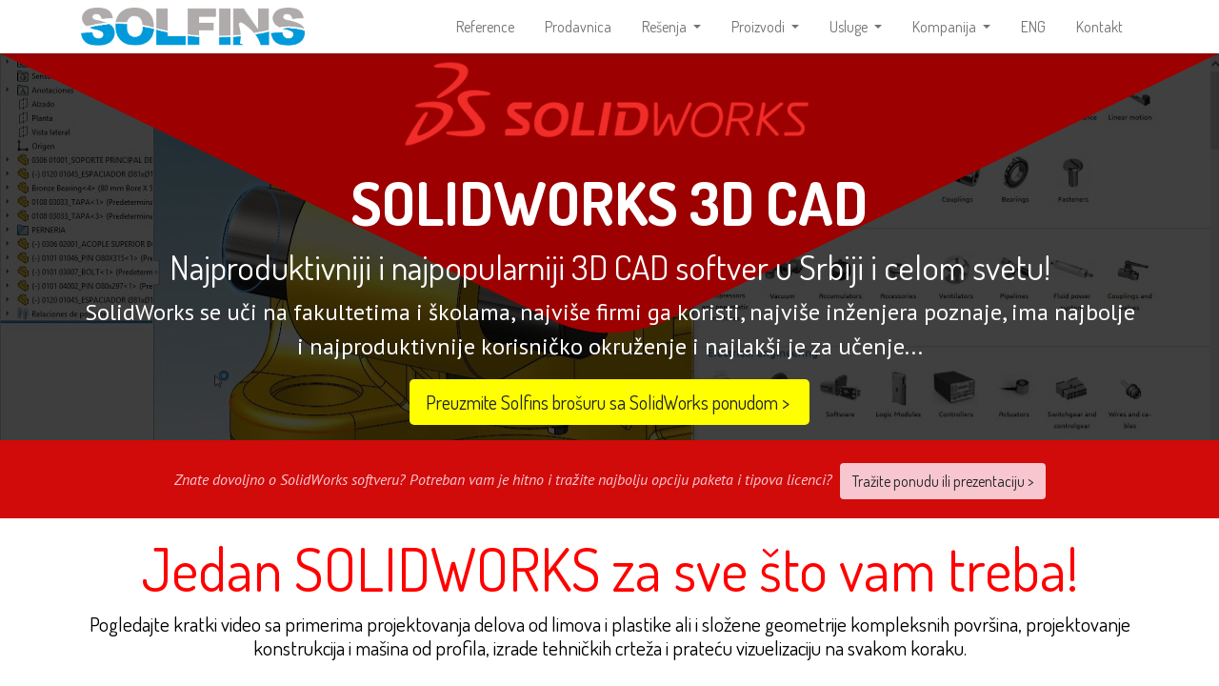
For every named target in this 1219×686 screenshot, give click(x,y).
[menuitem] (485, 34)
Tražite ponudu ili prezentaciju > (942, 495)
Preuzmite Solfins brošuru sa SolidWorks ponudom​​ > (609, 416)
